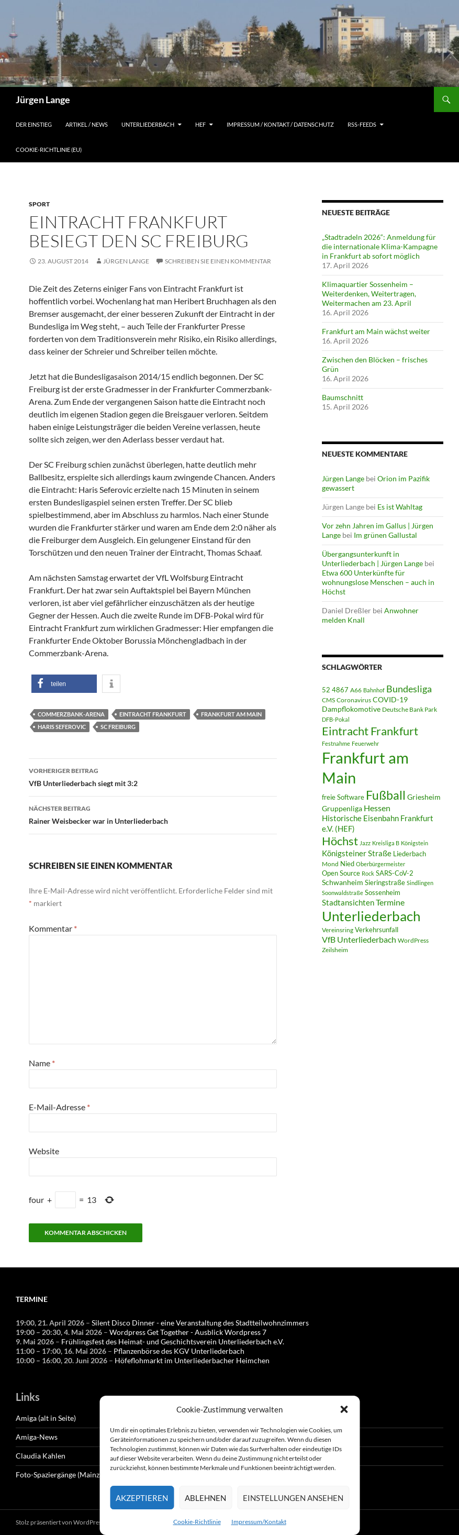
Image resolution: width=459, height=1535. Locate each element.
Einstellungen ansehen (293, 1498)
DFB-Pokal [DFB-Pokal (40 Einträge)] (336, 719)
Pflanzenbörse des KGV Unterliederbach (179, 1350)
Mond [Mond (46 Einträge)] (330, 864)
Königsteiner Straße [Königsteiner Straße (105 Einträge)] (356, 853)
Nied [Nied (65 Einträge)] (347, 863)
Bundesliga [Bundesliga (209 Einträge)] (409, 688)
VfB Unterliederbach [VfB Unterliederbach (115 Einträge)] (359, 939)
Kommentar (53, 928)
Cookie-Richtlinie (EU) (49, 149)
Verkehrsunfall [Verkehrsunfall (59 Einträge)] (376, 929)
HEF (200, 124)
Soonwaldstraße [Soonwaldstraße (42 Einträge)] (342, 892)
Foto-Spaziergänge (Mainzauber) (68, 1474)
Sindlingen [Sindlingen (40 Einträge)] (420, 882)
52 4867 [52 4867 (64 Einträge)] (335, 690)
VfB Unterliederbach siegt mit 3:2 (153, 776)
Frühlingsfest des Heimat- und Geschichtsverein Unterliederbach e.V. (172, 1341)
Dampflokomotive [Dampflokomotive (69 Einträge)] (351, 709)
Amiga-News (37, 1436)
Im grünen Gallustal (385, 535)
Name (42, 1063)
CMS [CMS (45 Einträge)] (328, 699)
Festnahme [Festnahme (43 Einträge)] (336, 743)
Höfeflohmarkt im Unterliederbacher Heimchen (192, 1360)
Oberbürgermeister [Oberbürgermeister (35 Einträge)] (380, 863)
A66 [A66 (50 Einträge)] (356, 690)
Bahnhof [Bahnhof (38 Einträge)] (374, 690)
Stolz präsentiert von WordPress (60, 1522)
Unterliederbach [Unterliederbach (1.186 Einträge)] (371, 916)
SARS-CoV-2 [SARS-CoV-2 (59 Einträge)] (394, 873)
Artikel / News (86, 124)
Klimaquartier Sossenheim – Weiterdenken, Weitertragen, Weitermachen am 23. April (369, 293)
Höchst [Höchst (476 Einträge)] (340, 841)
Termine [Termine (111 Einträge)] (390, 902)
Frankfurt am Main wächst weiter (376, 331)
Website (44, 1151)
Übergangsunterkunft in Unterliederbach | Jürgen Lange (372, 558)
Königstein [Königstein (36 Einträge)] (414, 843)
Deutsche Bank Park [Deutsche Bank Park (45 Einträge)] (409, 709)
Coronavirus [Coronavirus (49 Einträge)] (354, 700)
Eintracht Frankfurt (152, 714)
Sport (39, 204)
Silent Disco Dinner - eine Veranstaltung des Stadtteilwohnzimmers (200, 1322)
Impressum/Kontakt (258, 1522)
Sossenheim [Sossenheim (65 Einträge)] (382, 892)
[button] (344, 1409)
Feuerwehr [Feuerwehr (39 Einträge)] (365, 743)
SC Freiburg (118, 726)
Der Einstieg (34, 124)
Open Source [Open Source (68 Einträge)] (341, 873)
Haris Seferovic (62, 726)
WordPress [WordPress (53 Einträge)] (413, 940)
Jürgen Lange (43, 99)
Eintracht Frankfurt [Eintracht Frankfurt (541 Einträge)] (370, 731)
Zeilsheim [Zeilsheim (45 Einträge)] (335, 949)
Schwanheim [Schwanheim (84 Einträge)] (342, 882)
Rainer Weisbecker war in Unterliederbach (153, 813)
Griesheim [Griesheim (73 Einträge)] (424, 796)
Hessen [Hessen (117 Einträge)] (377, 808)
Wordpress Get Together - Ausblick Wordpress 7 (187, 1332)
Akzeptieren (142, 1498)
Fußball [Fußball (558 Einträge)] (386, 795)
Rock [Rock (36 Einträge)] (368, 873)
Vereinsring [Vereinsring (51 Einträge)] (337, 930)
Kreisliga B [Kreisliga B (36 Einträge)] (385, 843)
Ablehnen (205, 1498)
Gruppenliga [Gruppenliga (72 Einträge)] (342, 808)
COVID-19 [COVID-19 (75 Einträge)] (390, 699)
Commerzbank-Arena (71, 714)
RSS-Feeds (362, 124)
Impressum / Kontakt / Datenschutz (280, 124)
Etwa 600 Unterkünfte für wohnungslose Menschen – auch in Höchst (378, 582)
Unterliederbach (147, 124)
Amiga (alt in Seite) (46, 1417)
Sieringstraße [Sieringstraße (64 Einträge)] (385, 882)
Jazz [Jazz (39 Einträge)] (365, 843)
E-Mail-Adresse (59, 1107)
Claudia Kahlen (40, 1455)
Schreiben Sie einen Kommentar (218, 261)
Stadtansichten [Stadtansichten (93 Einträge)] (348, 902)
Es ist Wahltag (399, 506)
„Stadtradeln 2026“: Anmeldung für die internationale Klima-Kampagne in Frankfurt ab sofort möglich (380, 246)
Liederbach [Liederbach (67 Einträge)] (409, 853)
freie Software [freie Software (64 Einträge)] (343, 797)
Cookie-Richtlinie (197, 1522)
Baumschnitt (342, 397)
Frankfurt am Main (231, 714)
